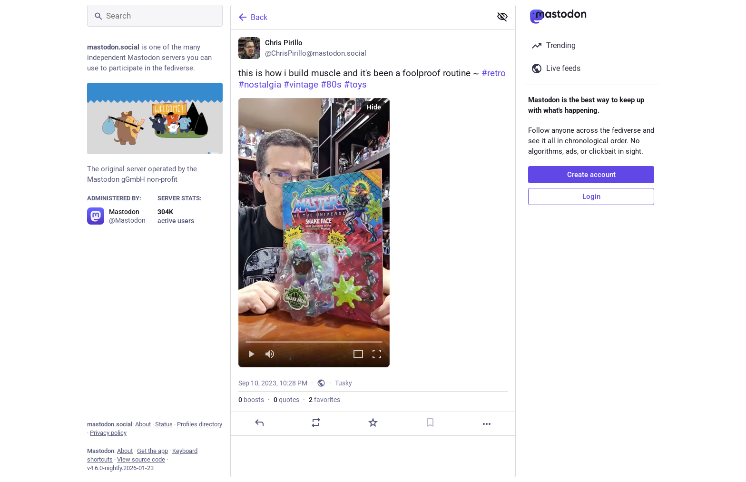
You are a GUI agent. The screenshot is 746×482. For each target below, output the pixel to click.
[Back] (360, 17)
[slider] (314, 340)
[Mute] (270, 355)
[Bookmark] (430, 422)
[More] (486, 424)
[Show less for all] (502, 16)
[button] (314, 232)
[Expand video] (358, 355)
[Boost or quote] (316, 422)
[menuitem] (314, 232)
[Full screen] (377, 355)
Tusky (343, 383)
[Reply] (259, 422)
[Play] (251, 355)
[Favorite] (373, 422)
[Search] (155, 16)
